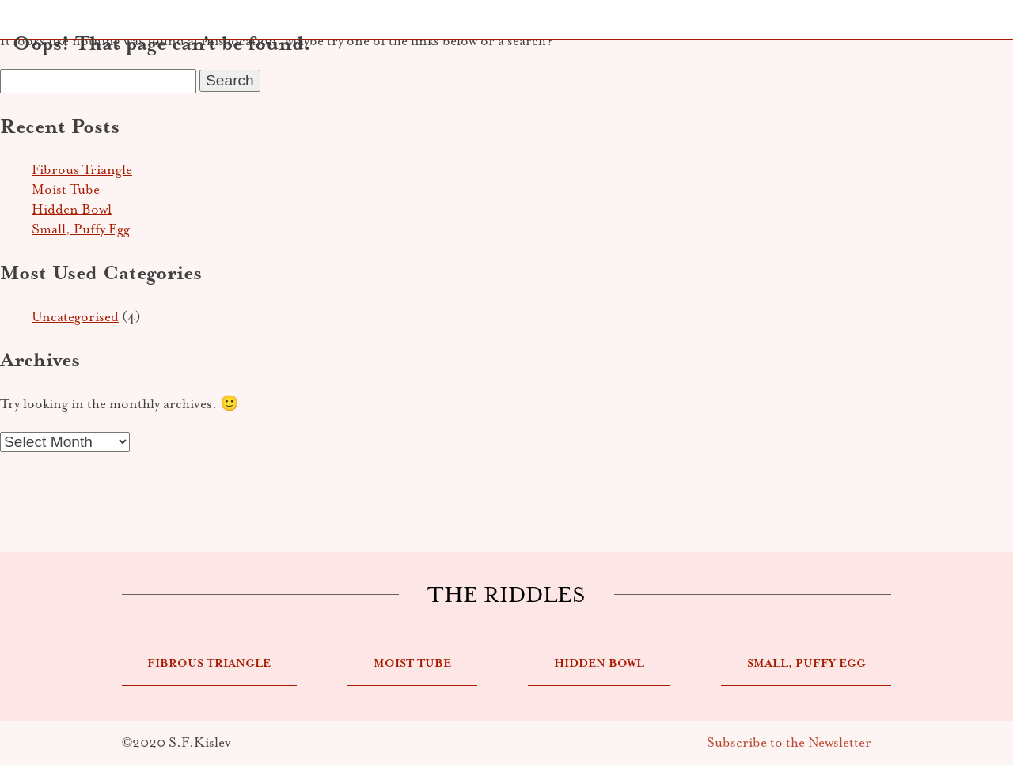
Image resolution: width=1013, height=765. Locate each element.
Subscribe (737, 742)
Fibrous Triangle (82, 169)
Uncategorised (75, 317)
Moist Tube (66, 189)
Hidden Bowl (72, 209)
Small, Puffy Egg (81, 229)
